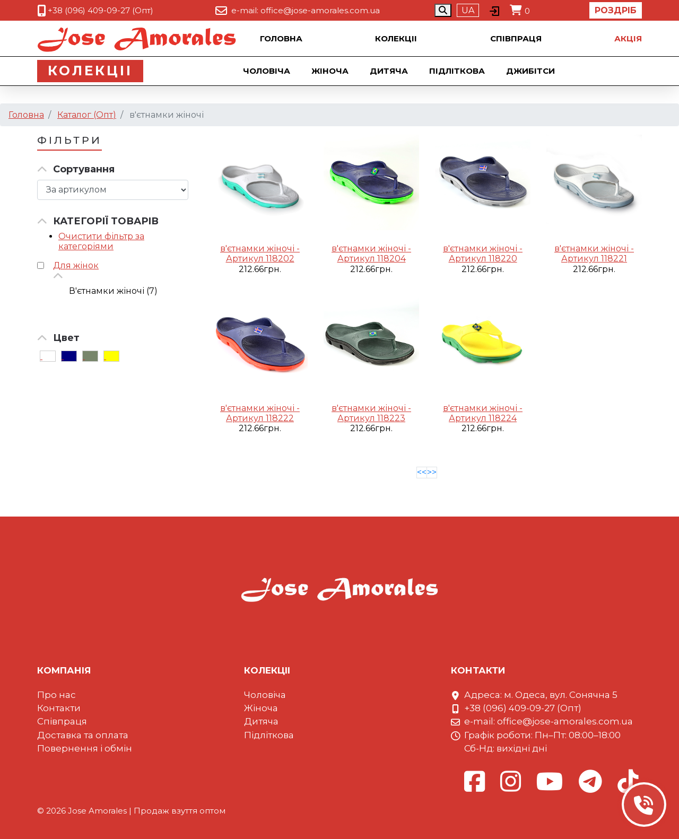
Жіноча (331, 71)
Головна (281, 38)
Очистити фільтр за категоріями (101, 241)
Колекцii (396, 38)
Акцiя (628, 38)
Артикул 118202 (260, 259)
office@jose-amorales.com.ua (320, 10)
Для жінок (76, 265)
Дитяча (390, 71)
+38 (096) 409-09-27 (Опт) (100, 10)
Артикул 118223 (371, 418)
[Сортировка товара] (112, 190)
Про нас (56, 694)
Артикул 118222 (260, 418)
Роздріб (616, 10)
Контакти (59, 708)
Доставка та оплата (82, 735)
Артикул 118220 (483, 259)
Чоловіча (267, 71)
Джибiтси (531, 71)
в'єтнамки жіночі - (260, 248)
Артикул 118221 (594, 259)
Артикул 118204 (371, 259)
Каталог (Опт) (86, 115)
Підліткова (458, 71)
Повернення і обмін (84, 748)
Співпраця (516, 38)
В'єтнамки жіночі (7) (113, 291)
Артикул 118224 (483, 418)
